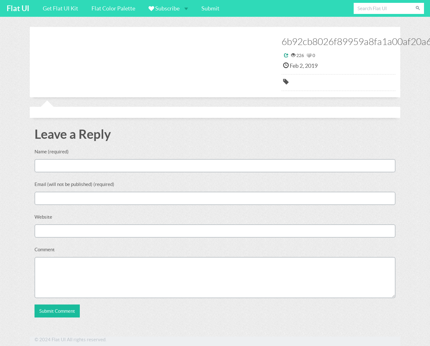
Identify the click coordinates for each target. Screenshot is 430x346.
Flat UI (18, 8)
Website (43, 217)
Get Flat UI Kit (60, 8)
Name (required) (52, 151)
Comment (45, 249)
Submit (210, 8)
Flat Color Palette (113, 8)
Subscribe (168, 8)
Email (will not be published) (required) (74, 184)
